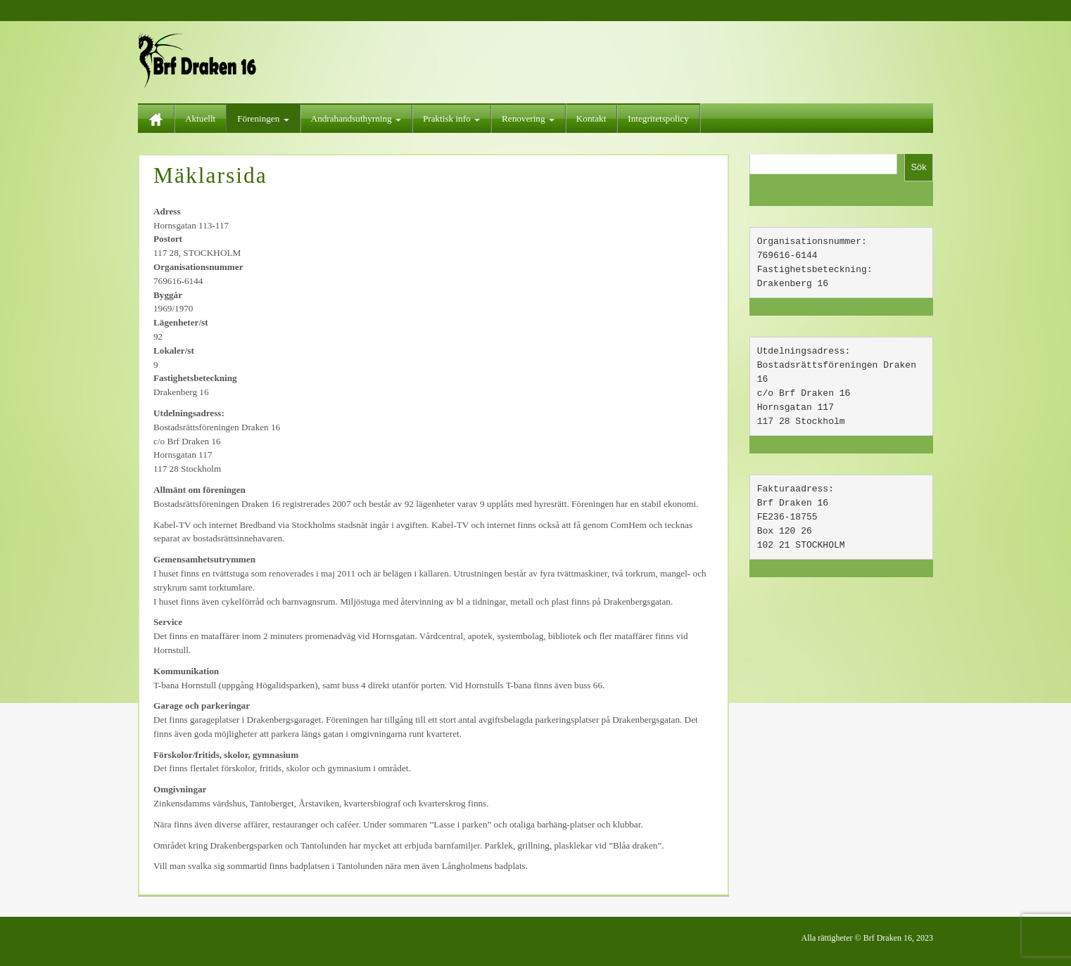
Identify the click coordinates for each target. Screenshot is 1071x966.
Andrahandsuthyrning (356, 118)
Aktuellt (200, 118)
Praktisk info (451, 118)
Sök (918, 167)
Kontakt (591, 118)
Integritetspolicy (658, 118)
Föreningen (263, 118)
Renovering (528, 118)
